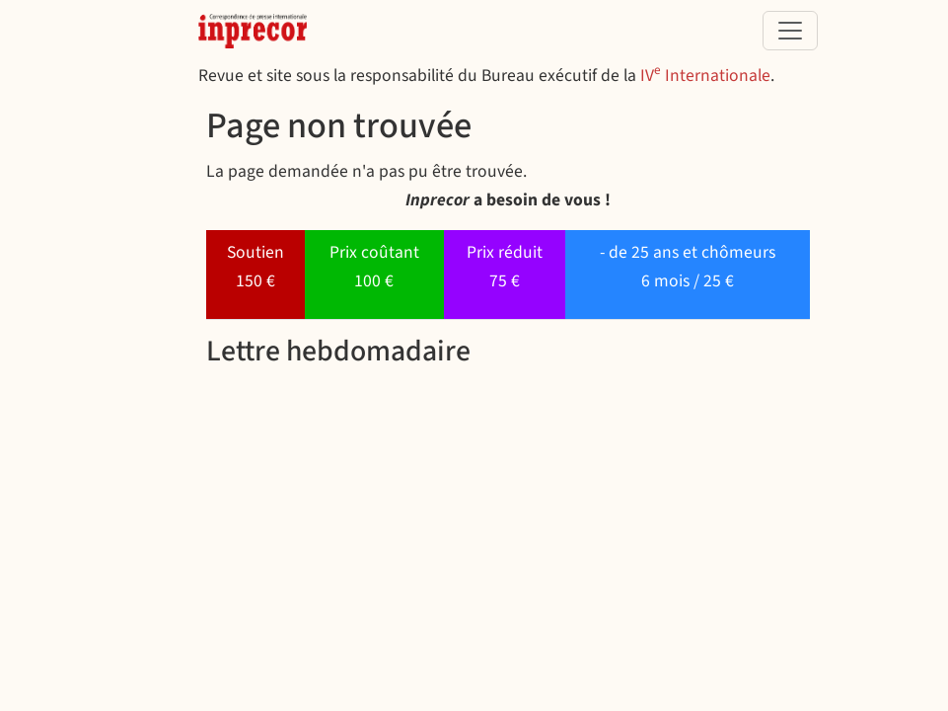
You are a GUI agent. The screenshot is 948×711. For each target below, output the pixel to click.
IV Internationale (705, 75)
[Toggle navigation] (790, 30)
